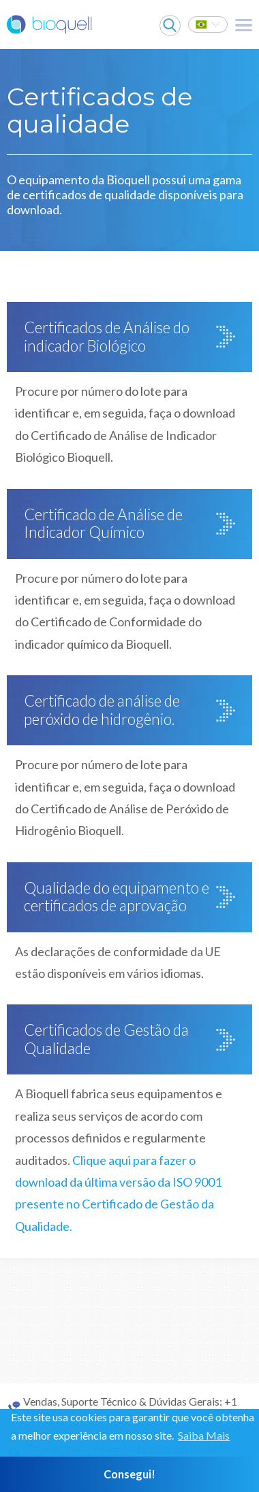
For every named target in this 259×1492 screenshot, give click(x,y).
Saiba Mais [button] (204, 1435)
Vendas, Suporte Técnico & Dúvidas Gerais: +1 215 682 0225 (130, 1407)
